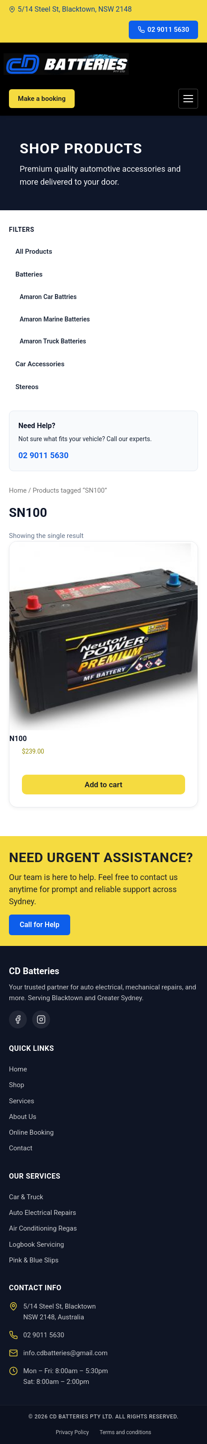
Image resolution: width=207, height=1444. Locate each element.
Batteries (28, 274)
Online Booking (31, 1132)
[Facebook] (18, 1019)
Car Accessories (39, 364)
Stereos (26, 387)
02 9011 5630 (163, 30)
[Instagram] (41, 1019)
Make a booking (42, 99)
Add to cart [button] (103, 784)
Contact (20, 1148)
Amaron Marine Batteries (55, 319)
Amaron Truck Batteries (53, 341)
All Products (33, 251)
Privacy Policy (72, 1432)
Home (18, 490)
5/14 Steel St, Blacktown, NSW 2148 (70, 9)
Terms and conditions (126, 1432)
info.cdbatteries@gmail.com (65, 1353)
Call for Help (39, 924)
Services (21, 1101)
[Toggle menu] (188, 98)
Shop (16, 1085)
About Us (22, 1117)
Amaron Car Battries (48, 296)
